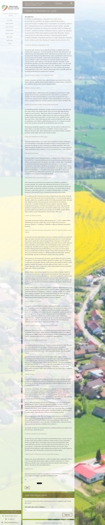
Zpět (27, 488)
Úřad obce (9, 37)
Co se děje (9, 20)
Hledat (71, 3)
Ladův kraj (9, 40)
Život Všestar (9, 27)
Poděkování (9, 30)
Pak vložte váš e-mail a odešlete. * (35, 507)
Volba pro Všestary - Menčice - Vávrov (34, 3)
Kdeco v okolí (9, 33)
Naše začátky (9, 23)
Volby (9, 43)
